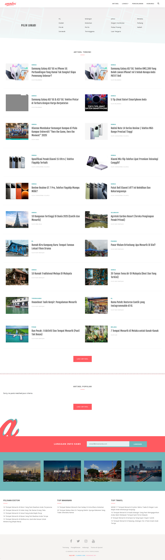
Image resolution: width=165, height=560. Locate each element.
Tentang (65, 547)
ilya (116, 335)
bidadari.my (91, 555)
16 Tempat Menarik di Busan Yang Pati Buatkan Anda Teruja (25, 516)
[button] (159, 3)
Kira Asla (38, 224)
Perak (61, 27)
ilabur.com (80, 555)
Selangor (88, 19)
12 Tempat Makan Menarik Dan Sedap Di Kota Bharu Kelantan (80, 507)
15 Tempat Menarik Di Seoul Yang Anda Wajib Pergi (22, 513)
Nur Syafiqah (119, 224)
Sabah (139, 27)
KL (60, 19)
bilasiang (38, 80)
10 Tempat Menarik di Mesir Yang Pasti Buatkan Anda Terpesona (27, 507)
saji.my (72, 555)
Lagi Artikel (82, 359)
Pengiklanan (137, 4)
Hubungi (150, 4)
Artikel (115, 4)
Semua (34, 65)
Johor (113, 19)
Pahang (140, 23)
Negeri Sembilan (117, 23)
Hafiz (37, 139)
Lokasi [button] (125, 4)
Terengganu (89, 31)
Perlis (87, 27)
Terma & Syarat (97, 547)
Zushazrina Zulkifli (122, 136)
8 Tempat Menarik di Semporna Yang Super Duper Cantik (132, 518)
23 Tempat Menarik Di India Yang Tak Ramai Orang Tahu (24, 510)
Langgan (138, 444)
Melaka (140, 19)
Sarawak (62, 31)
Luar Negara (116, 31)
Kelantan (88, 23)
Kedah (61, 23)
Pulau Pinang (116, 27)
